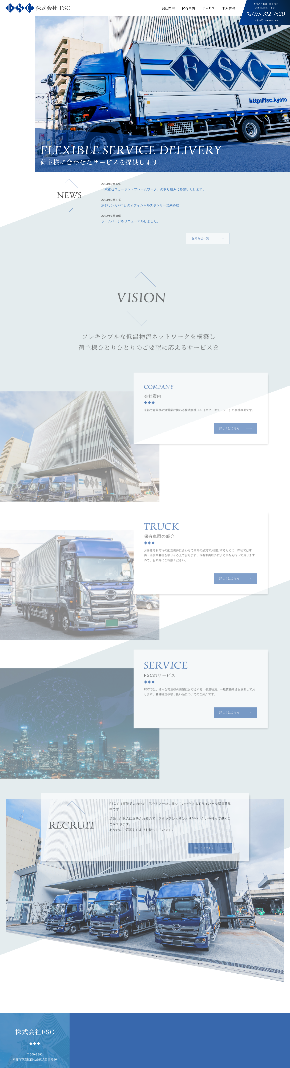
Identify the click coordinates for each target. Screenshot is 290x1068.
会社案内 (168, 8)
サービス (208, 8)
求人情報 (228, 8)
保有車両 (188, 8)
